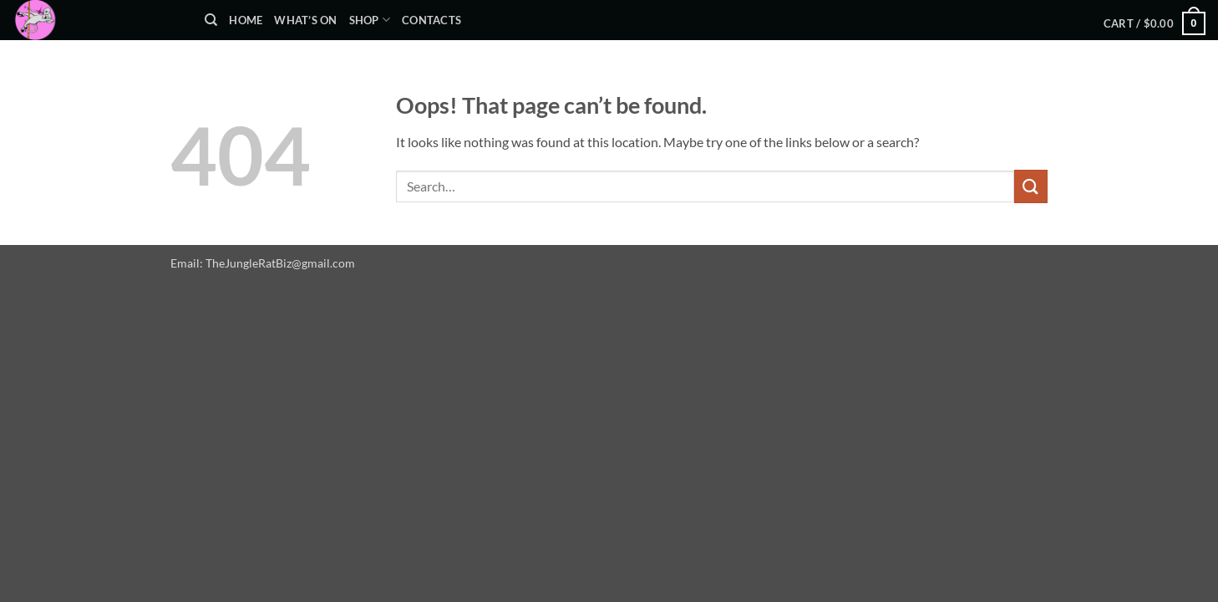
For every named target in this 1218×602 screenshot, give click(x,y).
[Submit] (1031, 186)
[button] (1154, 23)
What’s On (305, 20)
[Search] (211, 20)
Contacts (431, 20)
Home (245, 20)
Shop (369, 20)
